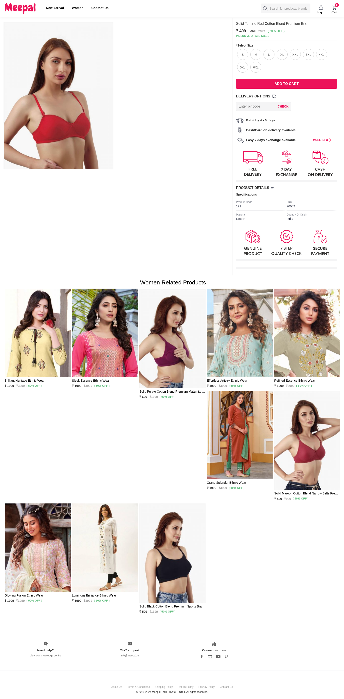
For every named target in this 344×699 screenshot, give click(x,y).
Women (78, 8)
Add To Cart (286, 84)
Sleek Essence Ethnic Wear (91, 380)
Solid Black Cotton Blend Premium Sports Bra (170, 606)
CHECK (283, 106)
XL (282, 54)
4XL (321, 54)
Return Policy (185, 686)
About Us (116, 686)
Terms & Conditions (138, 686)
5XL (242, 67)
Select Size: (245, 45)
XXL (295, 54)
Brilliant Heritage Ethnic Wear (25, 380)
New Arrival (55, 8)
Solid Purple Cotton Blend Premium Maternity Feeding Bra (179, 391)
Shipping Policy (164, 686)
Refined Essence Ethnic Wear (294, 380)
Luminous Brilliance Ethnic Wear (94, 595)
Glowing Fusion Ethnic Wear (24, 595)
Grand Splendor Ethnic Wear (226, 482)
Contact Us (100, 8)
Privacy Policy (206, 686)
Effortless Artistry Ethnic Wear (227, 380)
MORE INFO (322, 140)
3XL (308, 54)
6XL (256, 67)
